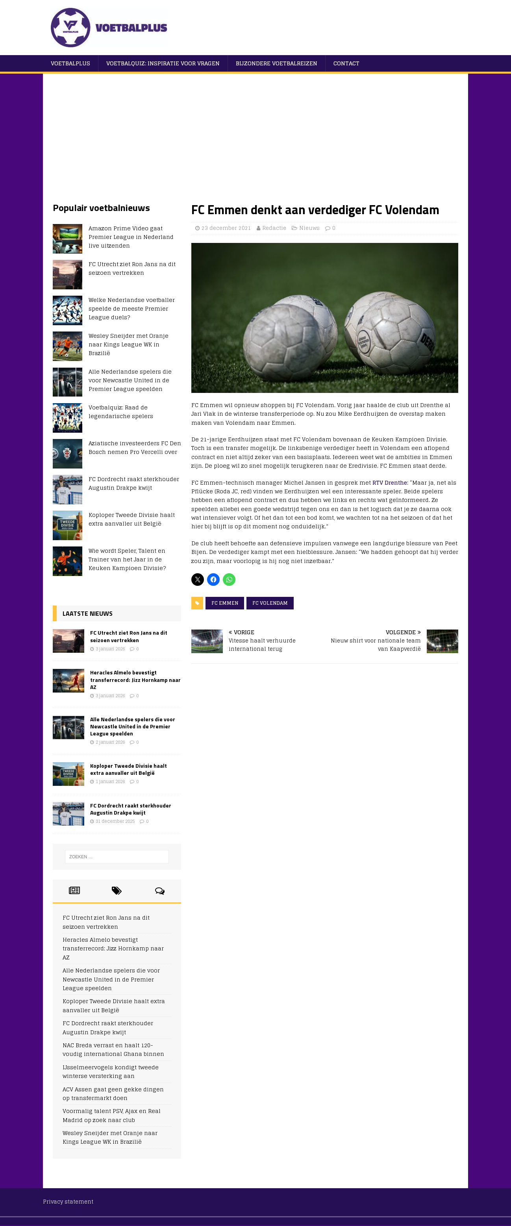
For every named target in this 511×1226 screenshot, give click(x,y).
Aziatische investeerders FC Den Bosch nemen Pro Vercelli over (135, 447)
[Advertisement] (255, 142)
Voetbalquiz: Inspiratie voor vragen (163, 63)
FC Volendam (270, 603)
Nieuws (309, 228)
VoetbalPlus (70, 63)
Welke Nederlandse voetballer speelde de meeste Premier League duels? (132, 308)
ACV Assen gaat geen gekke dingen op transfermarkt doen (113, 1093)
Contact (346, 63)
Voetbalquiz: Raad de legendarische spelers (121, 411)
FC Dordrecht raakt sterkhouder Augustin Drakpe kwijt (134, 483)
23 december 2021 (226, 228)
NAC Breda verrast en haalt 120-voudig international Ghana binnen (113, 1049)
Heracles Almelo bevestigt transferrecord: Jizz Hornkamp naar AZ (135, 679)
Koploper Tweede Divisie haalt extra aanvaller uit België (132, 519)
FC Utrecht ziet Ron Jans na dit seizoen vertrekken (132, 268)
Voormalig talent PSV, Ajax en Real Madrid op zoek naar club (112, 1115)
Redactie (274, 228)
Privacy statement (68, 1201)
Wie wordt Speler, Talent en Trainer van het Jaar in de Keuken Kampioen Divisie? (127, 559)
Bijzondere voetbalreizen (276, 63)
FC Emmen (224, 603)
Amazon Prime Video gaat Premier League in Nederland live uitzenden (131, 237)
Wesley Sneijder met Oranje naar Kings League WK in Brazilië (128, 344)
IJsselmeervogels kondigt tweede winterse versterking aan (111, 1071)
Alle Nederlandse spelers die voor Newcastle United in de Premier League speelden (130, 380)
